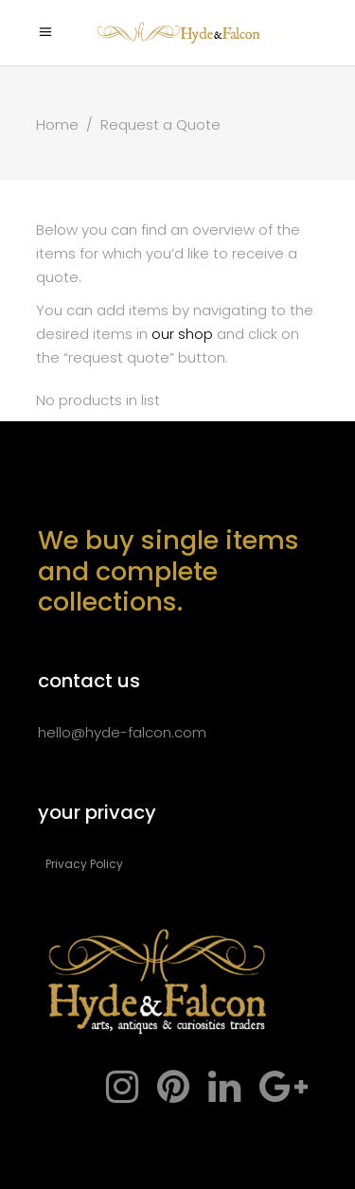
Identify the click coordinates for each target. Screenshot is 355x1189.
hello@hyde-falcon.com (122, 732)
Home (57, 124)
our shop (182, 334)
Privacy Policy (84, 864)
